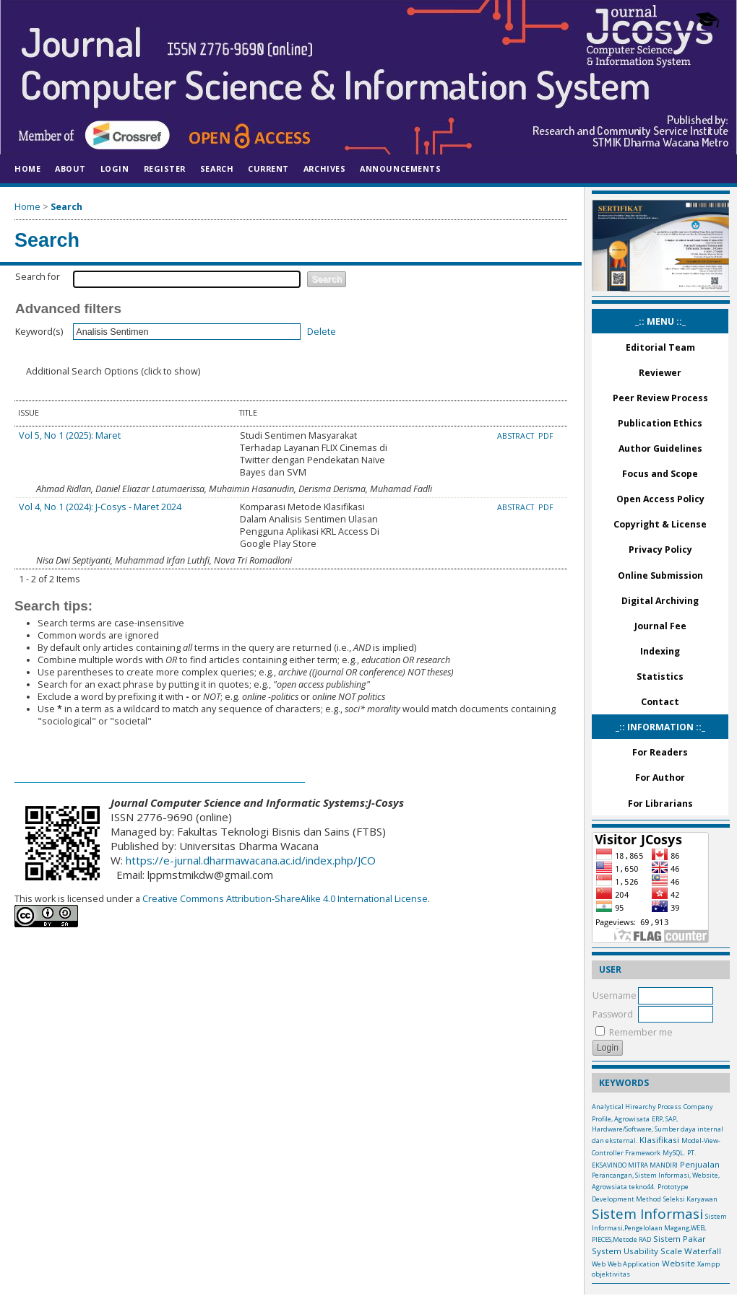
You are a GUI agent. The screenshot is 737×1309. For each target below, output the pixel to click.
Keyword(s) (39, 331)
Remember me (641, 1032)
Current (268, 168)
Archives (324, 168)
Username (614, 995)
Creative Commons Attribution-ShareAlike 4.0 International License (284, 899)
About (70, 168)
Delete (321, 331)
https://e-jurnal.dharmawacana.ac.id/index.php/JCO (251, 860)
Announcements (400, 168)
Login (114, 168)
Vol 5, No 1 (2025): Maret (70, 435)
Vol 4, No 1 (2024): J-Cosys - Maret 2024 (100, 507)
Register (165, 168)
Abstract (516, 436)
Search (216, 168)
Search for (37, 277)
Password (612, 1014)
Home (27, 168)
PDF (545, 436)
